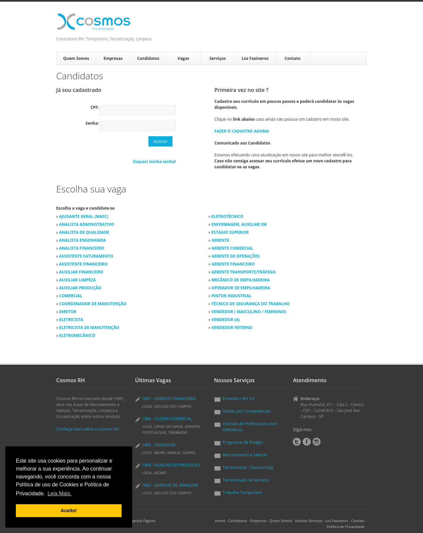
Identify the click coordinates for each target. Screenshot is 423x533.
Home (220, 520)
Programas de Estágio (243, 442)
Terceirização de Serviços (246, 480)
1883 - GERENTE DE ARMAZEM (170, 485)
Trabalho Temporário (242, 492)
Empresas (113, 58)
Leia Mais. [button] (60, 493)
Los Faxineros (255, 58)
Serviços (218, 58)
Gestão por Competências (247, 411)
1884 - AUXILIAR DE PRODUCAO (171, 465)
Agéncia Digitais (142, 520)
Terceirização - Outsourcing (248, 467)
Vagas (183, 58)
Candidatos (148, 58)
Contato (292, 58)
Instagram (317, 442)
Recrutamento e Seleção (245, 455)
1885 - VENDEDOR (158, 445)
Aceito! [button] (69, 510)
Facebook (307, 442)
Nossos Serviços (308, 520)
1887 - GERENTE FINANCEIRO (169, 398)
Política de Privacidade (346, 526)
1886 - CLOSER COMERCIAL (167, 419)
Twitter (297, 442)
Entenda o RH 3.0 (238, 398)
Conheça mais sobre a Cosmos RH (87, 429)
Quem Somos (76, 58)
